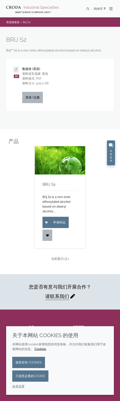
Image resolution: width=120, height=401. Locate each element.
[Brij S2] (60, 160)
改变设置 (18, 386)
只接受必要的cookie (30, 376)
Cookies (40, 349)
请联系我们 (57, 296)
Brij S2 (49, 184)
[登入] (47, 235)
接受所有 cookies (29, 362)
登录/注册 (32, 97)
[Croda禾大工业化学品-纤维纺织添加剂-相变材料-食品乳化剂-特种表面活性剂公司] (33, 7)
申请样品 (55, 222)
